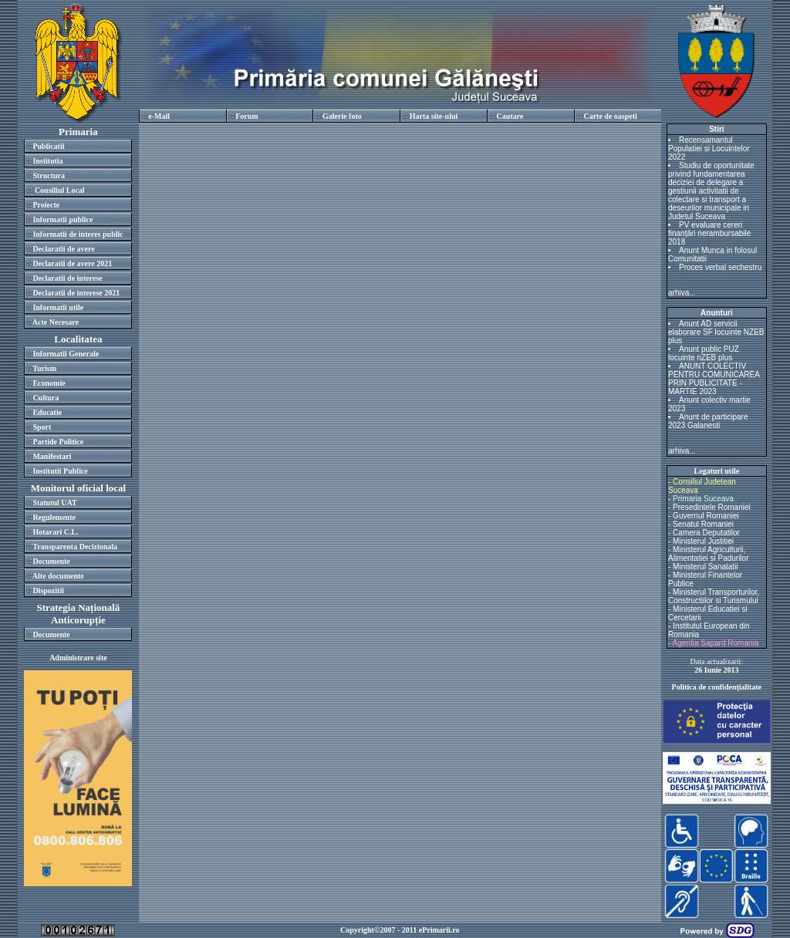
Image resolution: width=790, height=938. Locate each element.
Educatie (47, 412)
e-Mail (159, 116)
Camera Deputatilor (706, 532)
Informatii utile (57, 307)
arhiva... (682, 292)
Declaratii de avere (63, 249)
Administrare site (78, 657)
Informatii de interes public (77, 234)
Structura (48, 175)
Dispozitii (48, 590)
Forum (246, 116)
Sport (41, 427)
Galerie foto (342, 116)
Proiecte (45, 205)
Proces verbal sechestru (720, 267)
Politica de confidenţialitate (717, 687)
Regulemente (54, 517)
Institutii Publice (59, 471)
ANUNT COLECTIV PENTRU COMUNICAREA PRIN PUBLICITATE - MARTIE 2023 (713, 379)
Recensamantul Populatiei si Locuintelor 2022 (709, 148)
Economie (48, 383)
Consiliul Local (58, 190)
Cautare (510, 116)
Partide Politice (57, 441)
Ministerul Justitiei (703, 541)
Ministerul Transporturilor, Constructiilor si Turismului (713, 596)
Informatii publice (62, 219)
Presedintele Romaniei (712, 507)
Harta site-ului (434, 116)
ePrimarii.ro (439, 930)
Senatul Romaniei (703, 524)
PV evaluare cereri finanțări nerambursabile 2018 (709, 233)
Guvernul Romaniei (706, 515)
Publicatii (48, 146)
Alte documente (58, 576)
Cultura (45, 397)
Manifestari (51, 456)
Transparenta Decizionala (74, 546)
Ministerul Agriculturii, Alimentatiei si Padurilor (708, 553)
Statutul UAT (54, 502)
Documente (50, 561)
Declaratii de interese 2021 (76, 292)
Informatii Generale (65, 353)
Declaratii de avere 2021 (72, 263)
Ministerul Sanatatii (705, 566)
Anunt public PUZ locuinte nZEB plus (703, 353)
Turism (44, 368)
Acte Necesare (55, 322)
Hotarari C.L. (55, 532)
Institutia (47, 161)
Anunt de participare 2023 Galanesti (708, 421)
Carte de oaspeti (609, 116)
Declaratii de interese (67, 278)
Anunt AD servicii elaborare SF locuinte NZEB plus (716, 332)
